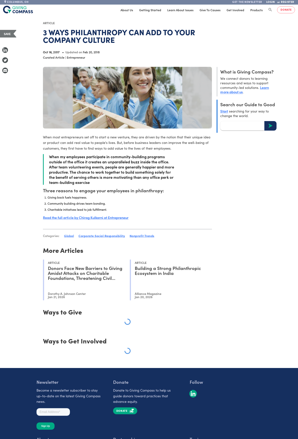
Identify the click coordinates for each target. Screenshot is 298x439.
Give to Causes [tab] (210, 10)
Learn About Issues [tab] (180, 10)
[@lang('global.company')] (18, 9)
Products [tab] (256, 10)
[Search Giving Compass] (270, 9)
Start (224, 111)
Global (69, 236)
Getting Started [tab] (150, 10)
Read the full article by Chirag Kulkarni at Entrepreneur (85, 217)
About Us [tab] (126, 10)
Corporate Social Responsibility (101, 236)
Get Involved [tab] (235, 10)
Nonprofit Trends (142, 236)
